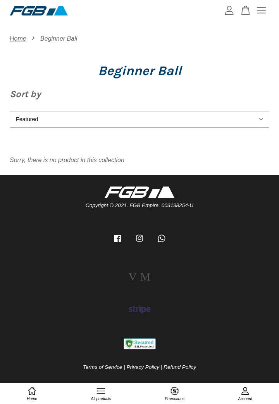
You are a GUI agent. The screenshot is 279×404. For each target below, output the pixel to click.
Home (18, 38)
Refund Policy (180, 367)
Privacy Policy (143, 367)
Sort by (25, 94)
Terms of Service (102, 367)
